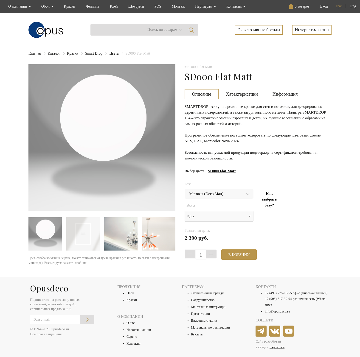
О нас (131, 323)
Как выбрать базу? (269, 199)
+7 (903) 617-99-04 (278, 299)
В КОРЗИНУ (239, 254)
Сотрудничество (203, 300)
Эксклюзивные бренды (259, 29)
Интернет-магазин (312, 29)
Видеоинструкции (204, 320)
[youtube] (289, 331)
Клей (114, 6)
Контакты (134, 343)
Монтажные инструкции (208, 307)
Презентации (200, 313)
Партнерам (204, 6)
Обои (130, 293)
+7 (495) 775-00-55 (278, 293)
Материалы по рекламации (210, 327)
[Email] (62, 319)
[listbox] (219, 216)
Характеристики (242, 94)
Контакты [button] (234, 6)
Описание (201, 94)
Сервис (132, 336)
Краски (69, 6)
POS (158, 6)
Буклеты (197, 334)
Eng (353, 6)
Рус (339, 6)
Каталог (54, 53)
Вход (324, 6)
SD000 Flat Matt (222, 171)
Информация (285, 94)
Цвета (113, 53)
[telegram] (261, 331)
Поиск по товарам (162, 29)
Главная (34, 53)
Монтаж (178, 6)
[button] (299, 6)
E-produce (277, 347)
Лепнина (92, 6)
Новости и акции (139, 330)
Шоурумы (136, 6)
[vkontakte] (275, 331)
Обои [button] (46, 6)
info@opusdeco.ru (277, 311)
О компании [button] (18, 6)
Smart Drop (93, 53)
